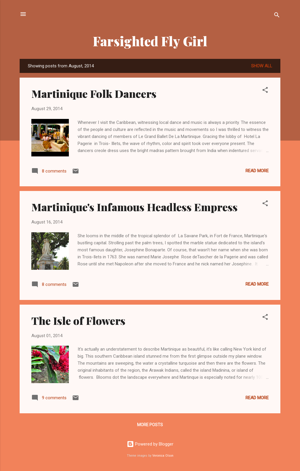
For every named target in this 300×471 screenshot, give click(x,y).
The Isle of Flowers (78, 320)
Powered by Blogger (150, 444)
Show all (261, 66)
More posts (150, 424)
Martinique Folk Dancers (93, 93)
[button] (265, 90)
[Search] (276, 16)
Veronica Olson (162, 456)
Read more (257, 170)
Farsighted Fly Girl (150, 41)
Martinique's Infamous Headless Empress (134, 207)
